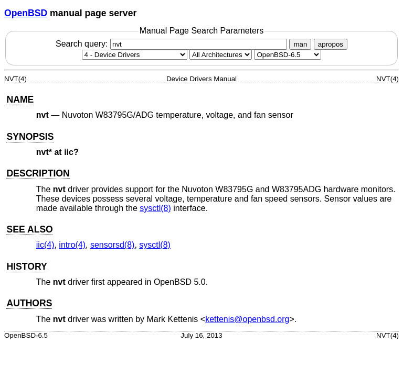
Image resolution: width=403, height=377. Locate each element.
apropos (330, 44)
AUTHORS (29, 303)
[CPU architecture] (220, 55)
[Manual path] (287, 55)
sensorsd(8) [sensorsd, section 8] (112, 244)
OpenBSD (25, 13)
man (300, 44)
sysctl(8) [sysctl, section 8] (155, 208)
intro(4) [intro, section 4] (72, 244)
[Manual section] (134, 55)
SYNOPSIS (30, 136)
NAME (20, 99)
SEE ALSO (29, 229)
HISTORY (26, 266)
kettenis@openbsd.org (247, 319)
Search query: (173, 43)
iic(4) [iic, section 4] (45, 244)
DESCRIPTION (37, 173)
